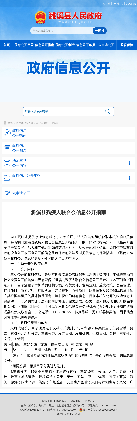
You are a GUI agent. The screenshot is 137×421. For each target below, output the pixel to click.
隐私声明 (61, 401)
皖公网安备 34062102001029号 (98, 409)
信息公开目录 (24, 45)
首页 (7, 45)
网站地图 (47, 401)
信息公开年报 (85, 45)
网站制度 (76, 401)
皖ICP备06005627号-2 (31, 409)
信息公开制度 (65, 45)
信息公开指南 (44, 45)
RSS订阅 (118, 3)
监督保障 (126, 45)
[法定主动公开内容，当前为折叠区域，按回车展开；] (68, 163)
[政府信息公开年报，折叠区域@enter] (68, 178)
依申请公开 (106, 45)
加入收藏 (131, 3)
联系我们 (90, 401)
